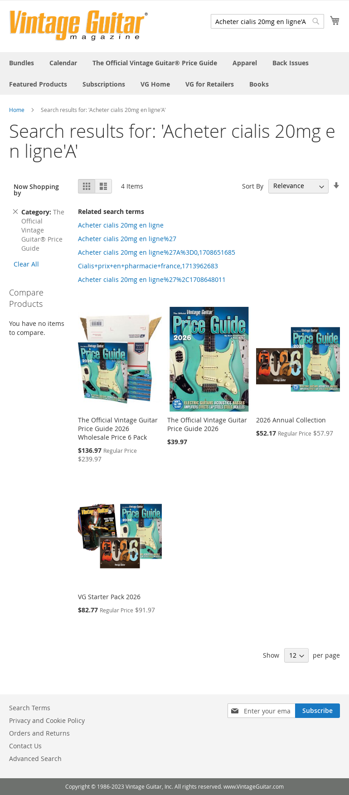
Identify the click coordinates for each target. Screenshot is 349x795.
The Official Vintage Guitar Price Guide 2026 (207, 424)
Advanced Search (35, 758)
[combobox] (267, 21)
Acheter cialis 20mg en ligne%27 (127, 238)
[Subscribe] (317, 710)
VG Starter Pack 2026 (109, 596)
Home (16, 109)
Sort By (252, 185)
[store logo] (78, 25)
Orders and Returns (39, 733)
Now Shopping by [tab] (36, 189)
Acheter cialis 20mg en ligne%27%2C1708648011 (152, 279)
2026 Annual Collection (291, 420)
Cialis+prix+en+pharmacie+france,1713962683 (148, 266)
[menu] (174, 73)
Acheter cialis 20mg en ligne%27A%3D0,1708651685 (156, 252)
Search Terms (29, 707)
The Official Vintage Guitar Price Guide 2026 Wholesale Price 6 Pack (118, 428)
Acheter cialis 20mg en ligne (121, 225)
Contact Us (25, 746)
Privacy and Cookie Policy (47, 720)
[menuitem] (21, 62)
